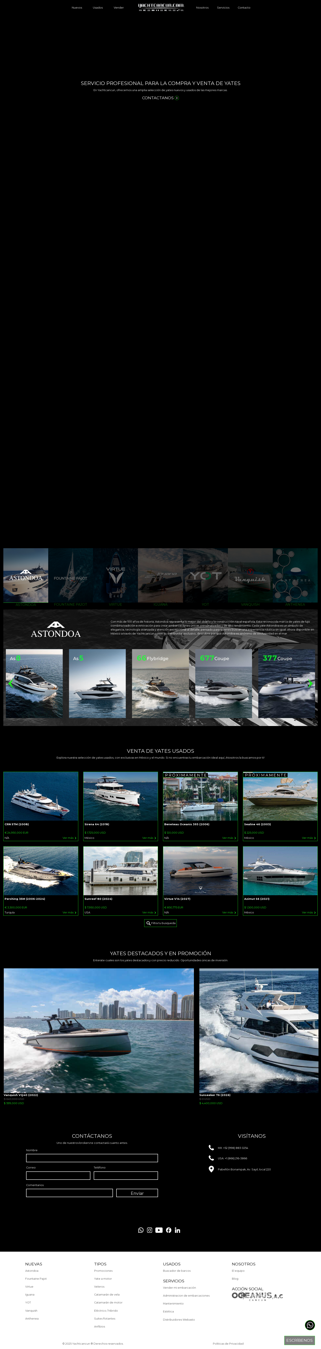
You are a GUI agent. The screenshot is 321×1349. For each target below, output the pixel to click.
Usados (98, 7)
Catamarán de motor (108, 1302)
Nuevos (77, 7)
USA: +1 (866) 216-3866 (228, 1158)
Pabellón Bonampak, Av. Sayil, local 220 (240, 1169)
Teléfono (100, 1167)
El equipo (238, 1270)
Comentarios (35, 1185)
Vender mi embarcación (179, 1287)
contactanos (160, 97)
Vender (119, 7)
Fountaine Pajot (36, 1278)
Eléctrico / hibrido (106, 1310)
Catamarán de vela (107, 1294)
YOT (28, 1302)
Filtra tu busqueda (161, 923)
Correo (31, 1167)
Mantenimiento (173, 1303)
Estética (168, 1311)
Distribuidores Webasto (179, 1319)
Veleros (99, 1286)
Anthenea (32, 1318)
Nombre (32, 1150)
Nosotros (202, 7)
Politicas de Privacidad (228, 1343)
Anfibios (99, 1326)
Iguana (29, 1294)
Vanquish (31, 1310)
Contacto (244, 7)
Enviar (137, 1193)
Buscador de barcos (177, 1270)
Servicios (223, 7)
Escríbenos (299, 1340)
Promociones (103, 1270)
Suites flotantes (104, 1318)
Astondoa (31, 1270)
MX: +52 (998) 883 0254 (228, 1147)
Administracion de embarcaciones (186, 1295)
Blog (235, 1278)
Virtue (29, 1286)
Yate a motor (103, 1278)
